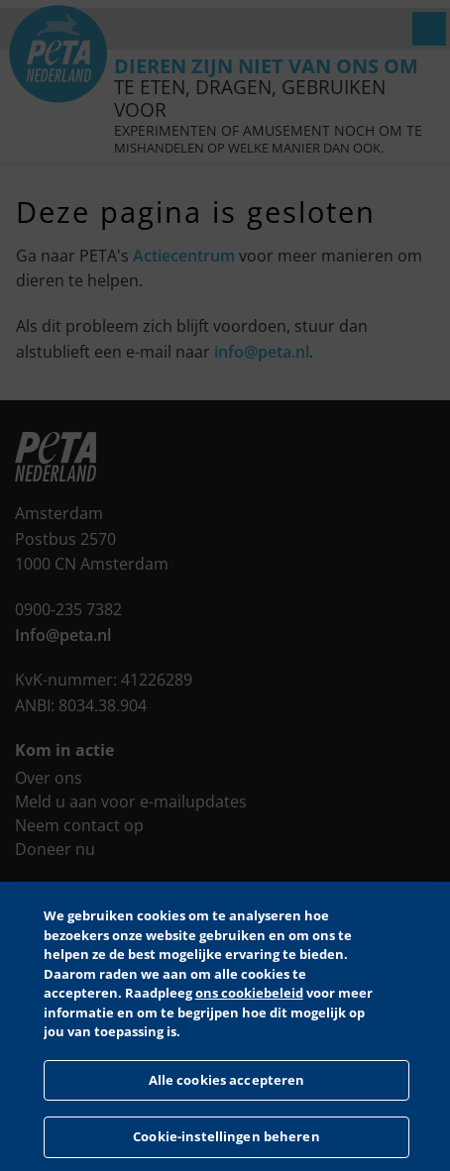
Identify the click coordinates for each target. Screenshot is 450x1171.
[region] (225, 1026)
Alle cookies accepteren (227, 1080)
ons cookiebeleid (249, 993)
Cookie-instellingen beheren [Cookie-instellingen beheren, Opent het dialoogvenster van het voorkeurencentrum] (226, 1136)
